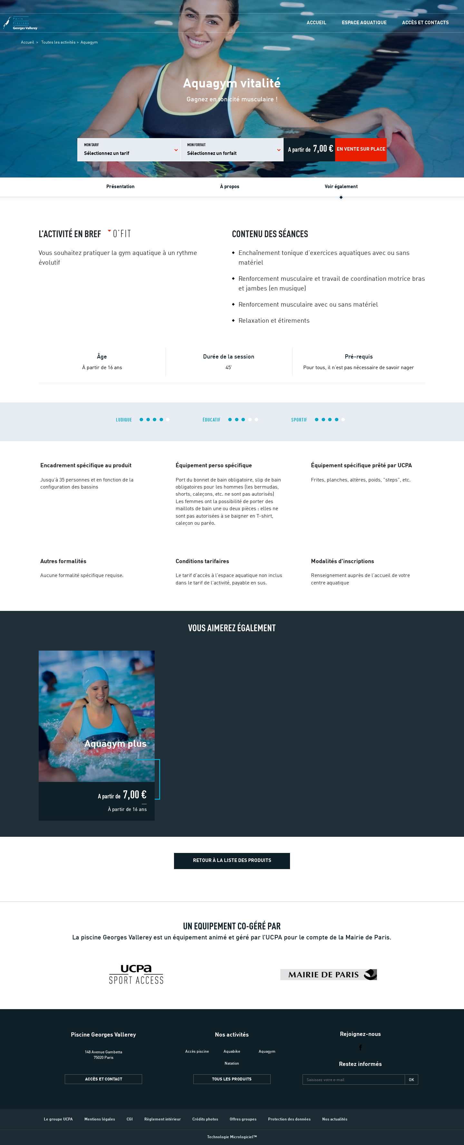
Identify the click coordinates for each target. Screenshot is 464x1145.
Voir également (341, 187)
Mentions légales (99, 1119)
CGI (130, 1119)
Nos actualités (334, 1119)
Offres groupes (243, 1119)
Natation (232, 1063)
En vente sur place (361, 149)
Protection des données (289, 1119)
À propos (229, 187)
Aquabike (232, 1051)
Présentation (120, 187)
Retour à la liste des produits (232, 860)
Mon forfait (212, 150)
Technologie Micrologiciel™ (232, 1137)
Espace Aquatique (364, 23)
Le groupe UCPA (58, 1119)
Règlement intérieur (162, 1119)
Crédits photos (205, 1119)
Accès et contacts (425, 23)
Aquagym (89, 42)
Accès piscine (197, 1051)
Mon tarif (106, 150)
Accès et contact (103, 1079)
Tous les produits (232, 1079)
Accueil (316, 23)
